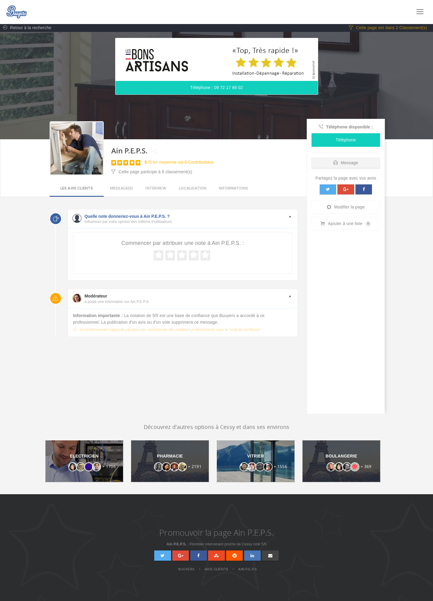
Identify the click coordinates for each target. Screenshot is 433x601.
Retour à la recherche (25, 28)
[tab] (346, 162)
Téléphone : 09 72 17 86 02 (216, 88)
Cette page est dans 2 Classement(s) (388, 28)
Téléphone (346, 140)
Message (345, 163)
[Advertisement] (346, 325)
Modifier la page (346, 208)
